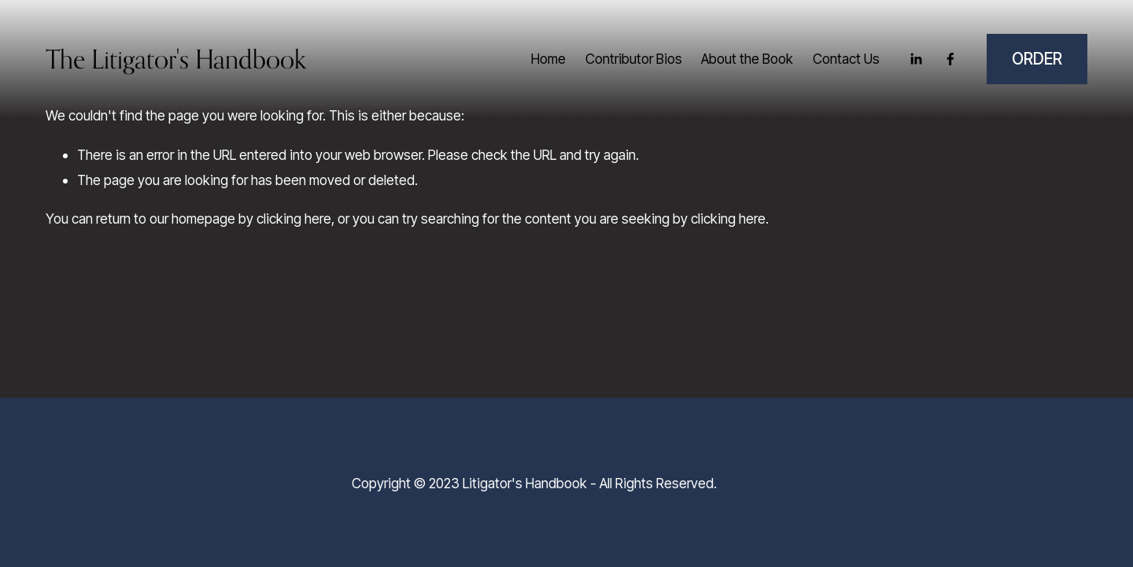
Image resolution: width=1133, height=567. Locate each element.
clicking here (293, 218)
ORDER (1037, 59)
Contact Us (846, 58)
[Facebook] (950, 59)
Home (548, 58)
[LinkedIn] (916, 59)
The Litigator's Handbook (176, 59)
